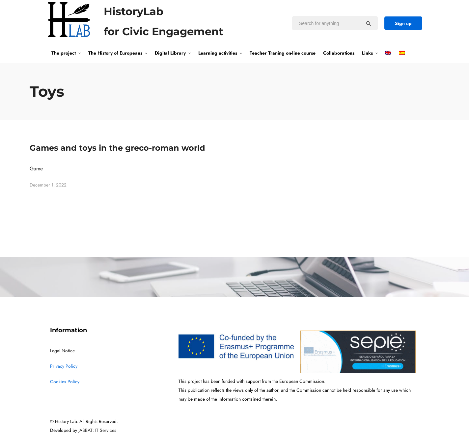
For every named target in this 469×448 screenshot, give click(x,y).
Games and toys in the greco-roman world (117, 148)
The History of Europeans (115, 53)
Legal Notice (62, 351)
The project (63, 53)
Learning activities (217, 53)
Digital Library (170, 53)
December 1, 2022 (48, 185)
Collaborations (338, 53)
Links (367, 53)
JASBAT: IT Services (97, 430)
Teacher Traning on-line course (283, 53)
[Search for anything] (368, 23)
